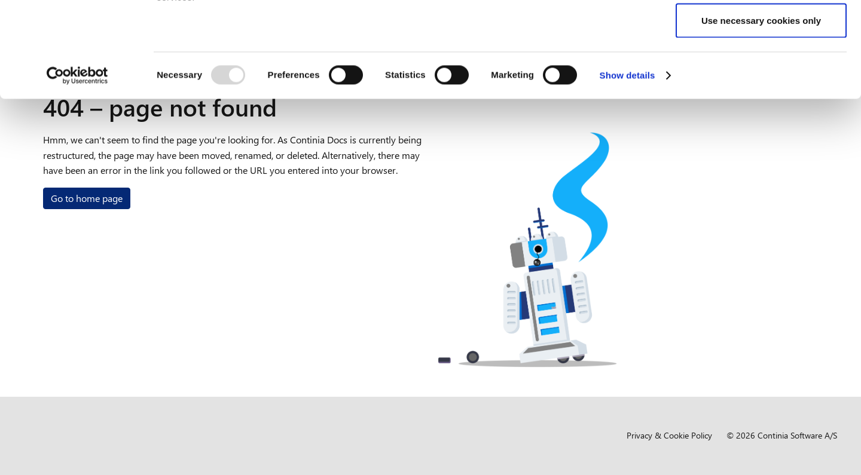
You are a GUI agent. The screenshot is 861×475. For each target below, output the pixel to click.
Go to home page (87, 198)
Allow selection (760, 71)
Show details (627, 165)
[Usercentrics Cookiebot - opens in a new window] (77, 165)
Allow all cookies (761, 31)
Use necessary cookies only (761, 110)
